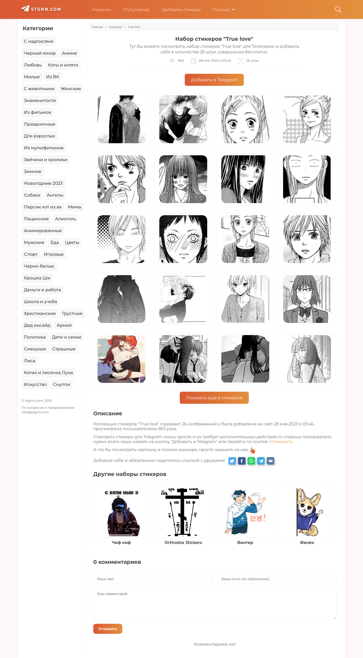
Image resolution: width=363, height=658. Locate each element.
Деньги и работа (42, 289)
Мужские (34, 242)
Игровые (54, 254)
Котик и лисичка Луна (48, 372)
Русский (218, 9)
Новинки (97, 9)
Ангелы (55, 195)
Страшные (64, 348)
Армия (64, 325)
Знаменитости (40, 100)
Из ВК (52, 76)
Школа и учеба (40, 301)
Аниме (69, 53)
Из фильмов (37, 112)
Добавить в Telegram (214, 79)
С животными (39, 88)
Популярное (132, 9)
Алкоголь (65, 218)
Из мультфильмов (44, 147)
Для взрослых (39, 135)
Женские (71, 88)
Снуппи (61, 384)
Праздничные (39, 124)
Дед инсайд (37, 325)
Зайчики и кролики (46, 159)
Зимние (32, 171)
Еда (55, 242)
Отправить (107, 629)
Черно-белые (39, 266)
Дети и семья (66, 337)
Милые (32, 76)
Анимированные (43, 230)
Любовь (33, 64)
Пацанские (36, 218)
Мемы (75, 206)
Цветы (72, 242)
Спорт (31, 254)
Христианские (40, 313)
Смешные (35, 348)
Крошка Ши (37, 277)
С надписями (38, 41)
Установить (281, 441)
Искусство (35, 384)
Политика (35, 337)
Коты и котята (63, 64)
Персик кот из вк (43, 206)
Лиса (29, 360)
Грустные (72, 313)
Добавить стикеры (178, 9)
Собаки (32, 195)
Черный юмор (40, 53)
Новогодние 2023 (43, 183)
